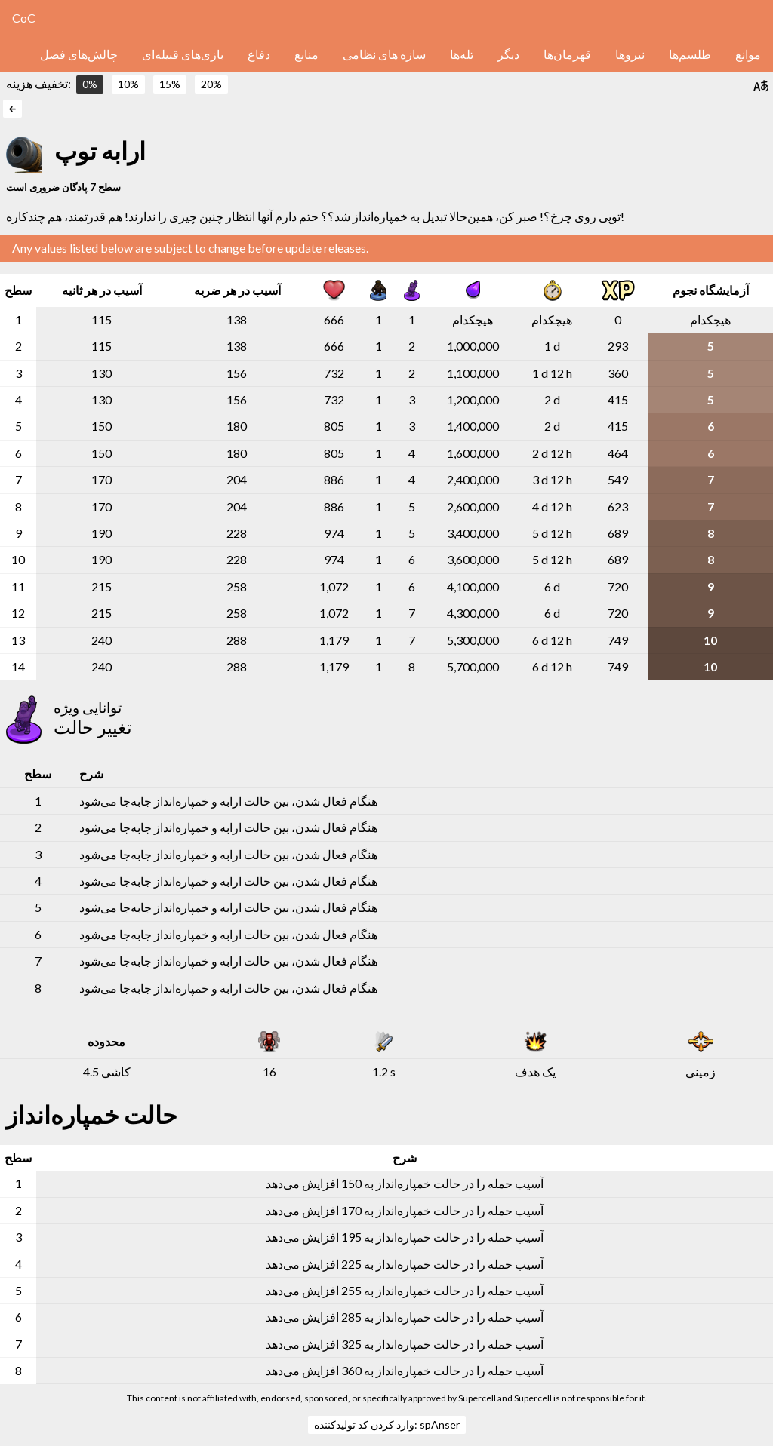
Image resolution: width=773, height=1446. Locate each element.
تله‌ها (461, 54)
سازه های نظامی (384, 54)
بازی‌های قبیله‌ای (182, 54)
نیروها (630, 54)
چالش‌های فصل (79, 54)
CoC (23, 18)
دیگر (508, 54)
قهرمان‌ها (567, 54)
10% (128, 84)
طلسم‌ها (690, 54)
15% (169, 84)
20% (211, 84)
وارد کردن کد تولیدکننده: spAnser (387, 1424)
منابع (306, 54)
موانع (748, 54)
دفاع (259, 54)
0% (89, 84)
